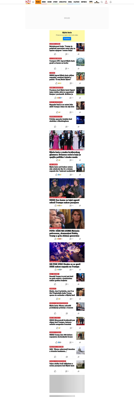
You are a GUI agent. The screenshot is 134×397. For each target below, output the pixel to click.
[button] (101, 2)
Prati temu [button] (67, 38)
